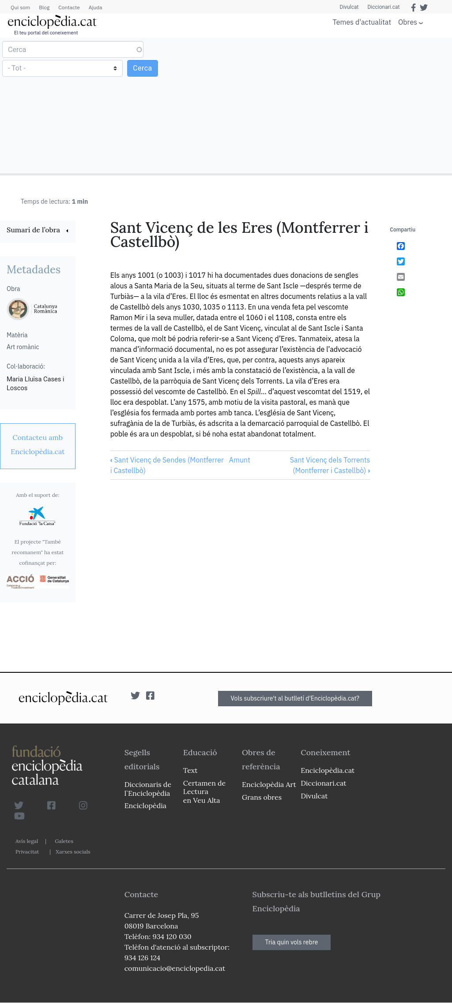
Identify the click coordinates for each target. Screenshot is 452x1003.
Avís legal (26, 841)
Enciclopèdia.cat (327, 770)
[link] (38, 231)
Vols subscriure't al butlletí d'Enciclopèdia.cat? (295, 698)
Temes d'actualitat (362, 22)
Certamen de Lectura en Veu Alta (204, 791)
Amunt (239, 459)
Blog (44, 7)
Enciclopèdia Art (269, 784)
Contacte (68, 7)
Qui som (20, 7)
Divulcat (349, 7)
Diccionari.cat (383, 7)
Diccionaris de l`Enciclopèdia (147, 788)
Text (190, 770)
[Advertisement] (338, 105)
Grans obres (262, 797)
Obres (407, 22)
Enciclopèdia (145, 805)
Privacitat (27, 851)
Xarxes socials (73, 851)
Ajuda (95, 7)
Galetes (64, 841)
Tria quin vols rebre (291, 942)
